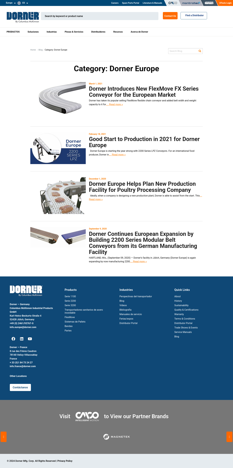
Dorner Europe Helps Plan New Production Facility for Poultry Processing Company (142, 187)
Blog (40, 50)
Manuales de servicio (130, 314)
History (178, 300)
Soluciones (33, 31)
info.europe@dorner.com (23, 327)
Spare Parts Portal (130, 3)
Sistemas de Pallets (75, 321)
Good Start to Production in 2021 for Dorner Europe (144, 142)
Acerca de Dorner (139, 31)
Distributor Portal (128, 323)
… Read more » (114, 104)
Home (33, 50)
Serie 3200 (70, 305)
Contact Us (170, 16)
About (177, 296)
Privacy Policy (64, 461)
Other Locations (18, 376)
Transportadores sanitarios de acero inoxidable (84, 311)
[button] (4, 437)
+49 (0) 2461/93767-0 (21, 323)
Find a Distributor (194, 15)
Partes (68, 330)
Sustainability (181, 305)
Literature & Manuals (152, 3)
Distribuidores (98, 31)
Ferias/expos (126, 318)
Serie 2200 (70, 300)
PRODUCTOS (13, 31)
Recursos (118, 31)
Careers (114, 3)
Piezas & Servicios (74, 31)
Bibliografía (125, 309)
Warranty (179, 314)
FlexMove (70, 317)
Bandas (69, 326)
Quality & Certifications (186, 309)
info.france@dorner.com (23, 366)
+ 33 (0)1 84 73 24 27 (21, 362)
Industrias (52, 31)
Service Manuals (183, 332)
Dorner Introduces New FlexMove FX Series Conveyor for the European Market (144, 91)
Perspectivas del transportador (135, 296)
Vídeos (123, 305)
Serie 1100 (70, 296)
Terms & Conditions (184, 318)
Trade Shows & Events (186, 327)
